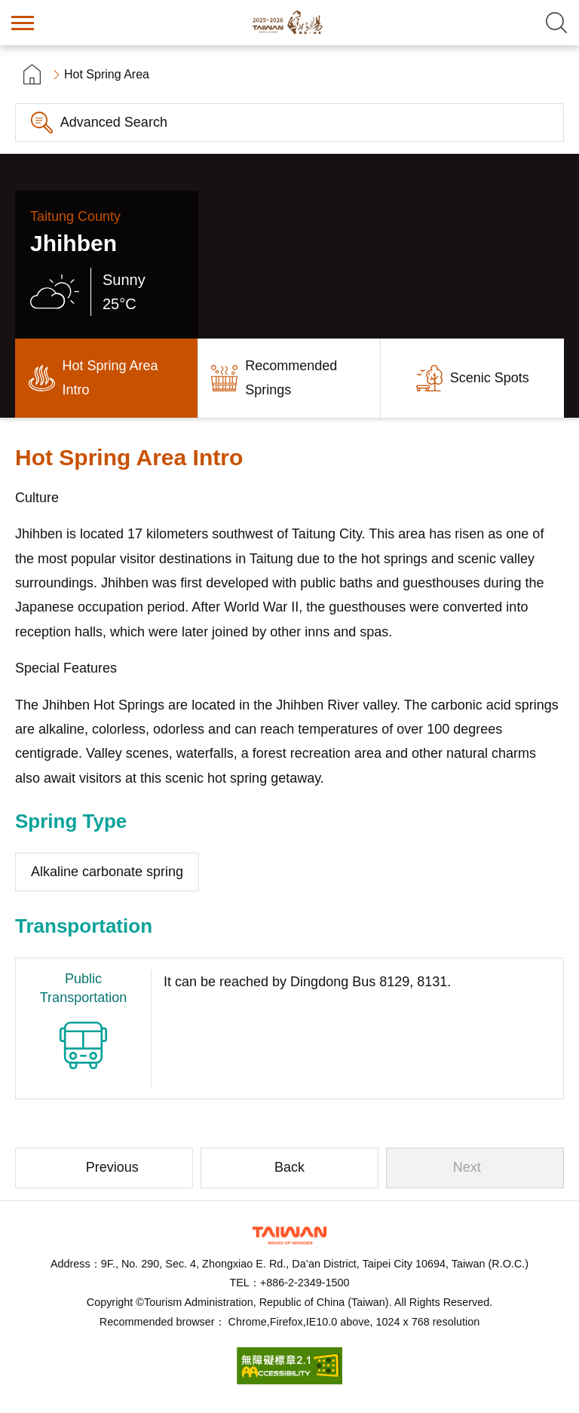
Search (556, 23)
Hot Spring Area (106, 74)
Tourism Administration (289, 1235)
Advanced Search (113, 122)
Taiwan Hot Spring (289, 22)
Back (289, 1167)
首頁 (32, 74)
